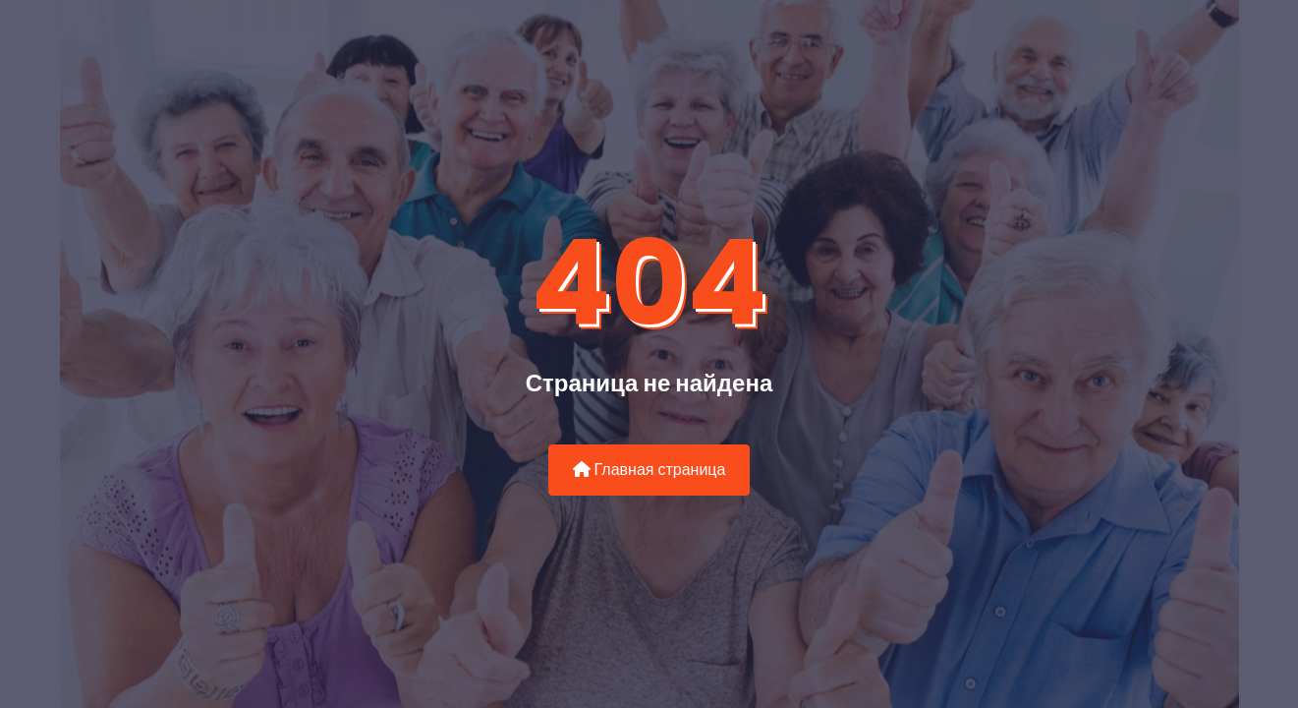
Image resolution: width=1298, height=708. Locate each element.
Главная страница (649, 469)
